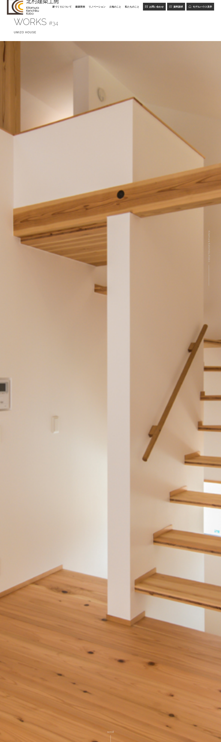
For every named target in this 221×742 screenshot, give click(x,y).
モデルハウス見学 (200, 6)
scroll (110, 732)
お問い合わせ (154, 6)
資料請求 (176, 6)
